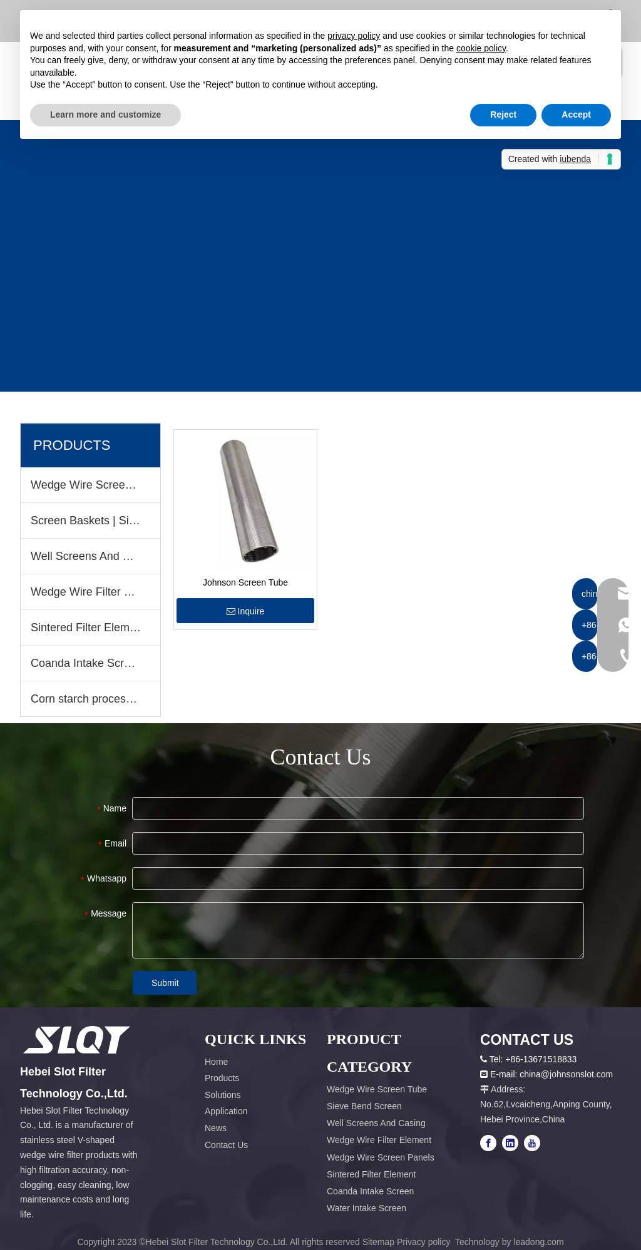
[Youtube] (532, 1143)
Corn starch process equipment (95, 699)
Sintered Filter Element (88, 627)
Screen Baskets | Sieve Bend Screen (95, 520)
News (216, 1128)
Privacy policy (425, 1242)
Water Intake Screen (366, 1208)
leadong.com (538, 1242)
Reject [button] (503, 114)
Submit (165, 983)
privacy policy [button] (353, 36)
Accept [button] (576, 114)
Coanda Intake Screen (87, 663)
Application (226, 1111)
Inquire (246, 611)
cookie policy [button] (481, 48)
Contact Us (226, 1145)
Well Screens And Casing (94, 556)
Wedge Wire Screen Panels (380, 1157)
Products (222, 1078)
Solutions (223, 1095)
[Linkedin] (510, 1143)
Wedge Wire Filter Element (95, 592)
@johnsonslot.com (577, 1074)
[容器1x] (76, 1040)
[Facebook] (488, 1143)
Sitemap (378, 1242)
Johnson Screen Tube (245, 582)
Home (216, 1062)
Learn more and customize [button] (105, 114)
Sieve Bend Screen (364, 1106)
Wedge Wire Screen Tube (95, 485)
